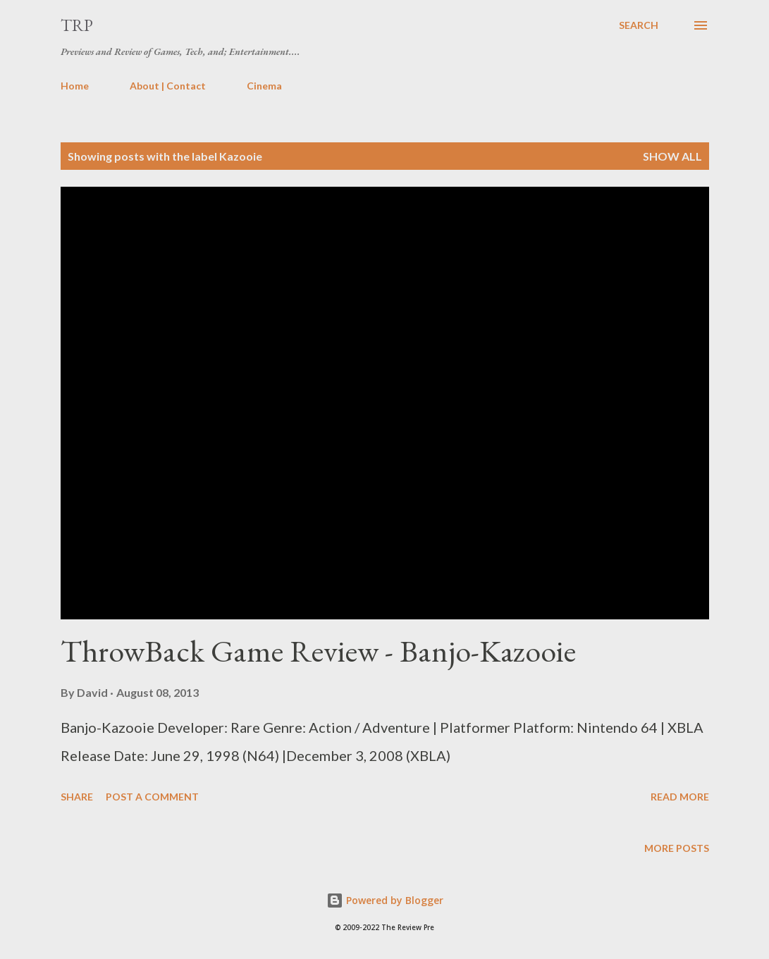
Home (75, 86)
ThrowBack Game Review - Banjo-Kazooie (318, 651)
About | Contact (168, 86)
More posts (676, 848)
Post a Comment (152, 797)
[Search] (638, 25)
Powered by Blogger (384, 900)
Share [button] (77, 797)
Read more (680, 797)
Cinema (264, 86)
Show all (672, 156)
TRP (77, 25)
